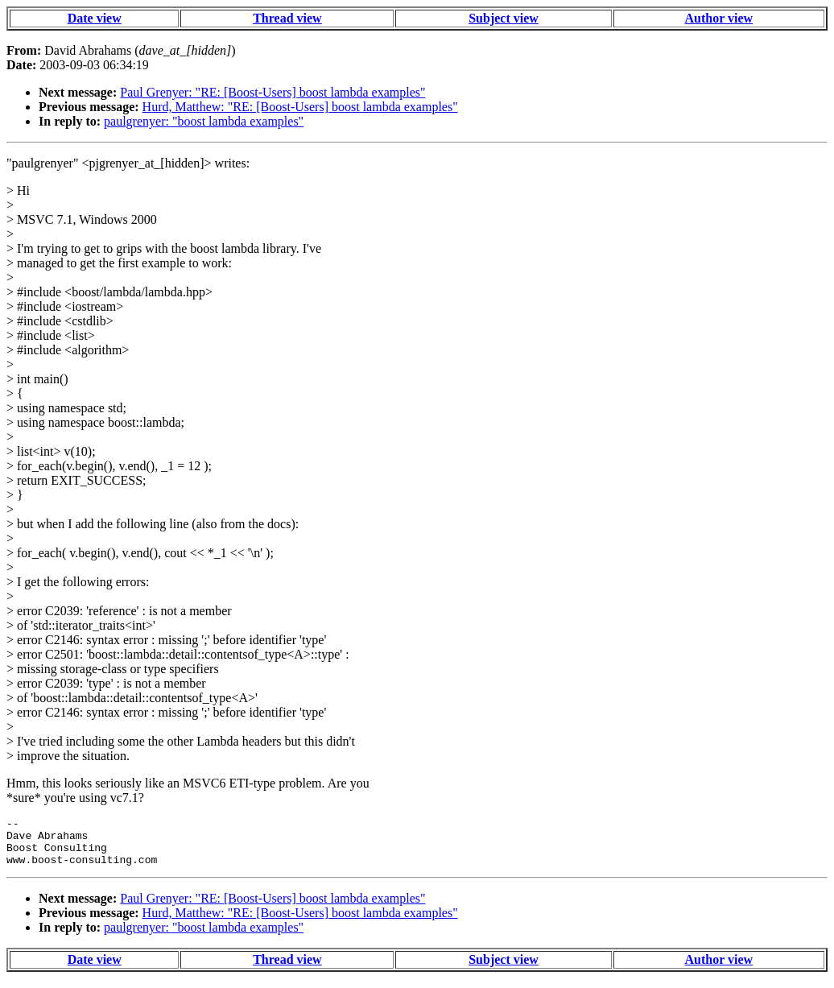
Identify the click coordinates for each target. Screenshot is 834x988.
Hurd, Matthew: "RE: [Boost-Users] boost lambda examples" (300, 107)
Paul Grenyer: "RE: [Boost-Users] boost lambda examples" (272, 92)
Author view (719, 18)
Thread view (287, 18)
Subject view (504, 18)
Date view (95, 18)
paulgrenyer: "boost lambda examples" (203, 121)
